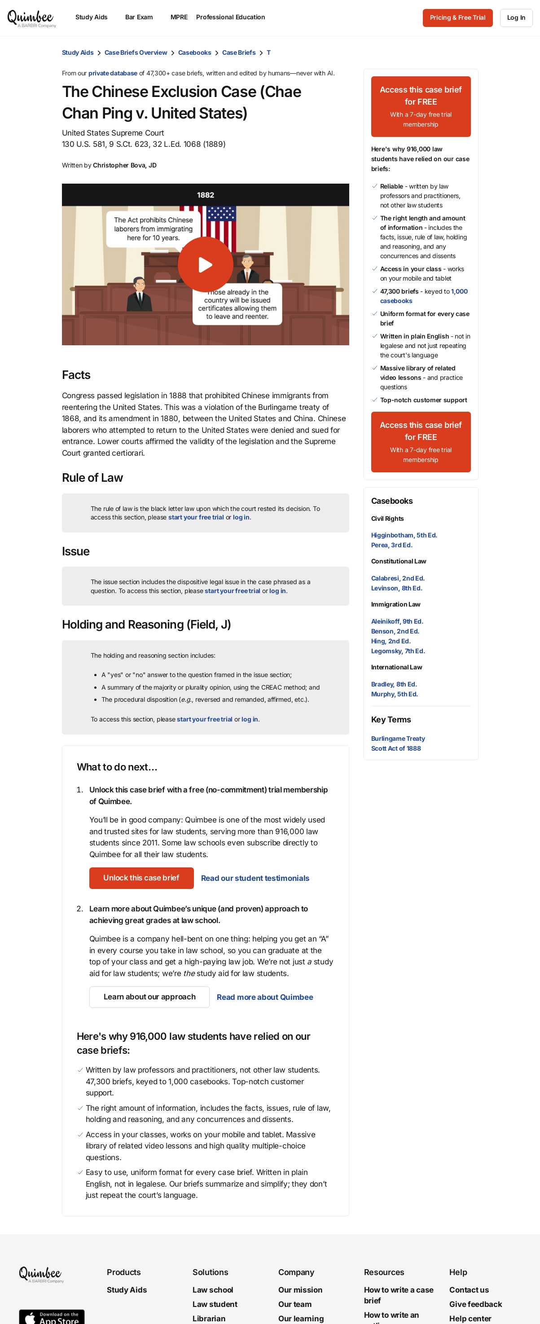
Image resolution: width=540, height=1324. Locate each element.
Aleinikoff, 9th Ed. (397, 621)
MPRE (179, 17)
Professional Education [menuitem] (234, 17)
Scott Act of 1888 (396, 748)
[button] (205, 264)
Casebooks (194, 52)
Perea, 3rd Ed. (392, 545)
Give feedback (475, 1304)
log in (241, 517)
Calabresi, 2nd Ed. (398, 578)
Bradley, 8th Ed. (394, 684)
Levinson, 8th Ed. (397, 588)
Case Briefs (239, 52)
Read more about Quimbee (265, 997)
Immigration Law (396, 604)
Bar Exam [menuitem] (143, 17)
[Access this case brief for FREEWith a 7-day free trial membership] (421, 106)
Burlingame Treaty (398, 738)
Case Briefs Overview (136, 52)
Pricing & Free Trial (458, 17)
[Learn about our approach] (149, 997)
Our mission (300, 1289)
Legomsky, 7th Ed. (398, 651)
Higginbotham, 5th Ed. (404, 535)
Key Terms (391, 719)
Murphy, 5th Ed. (395, 694)
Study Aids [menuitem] (95, 17)
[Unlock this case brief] (141, 878)
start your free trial (196, 517)
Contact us (469, 1289)
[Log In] (516, 18)
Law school (213, 1289)
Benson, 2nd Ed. (395, 631)
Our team (295, 1304)
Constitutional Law (399, 561)
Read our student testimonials (255, 878)
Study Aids (78, 52)
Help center (470, 1318)
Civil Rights (387, 518)
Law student (215, 1304)
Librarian (209, 1318)
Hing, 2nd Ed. (391, 641)
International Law (396, 667)
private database (112, 73)
